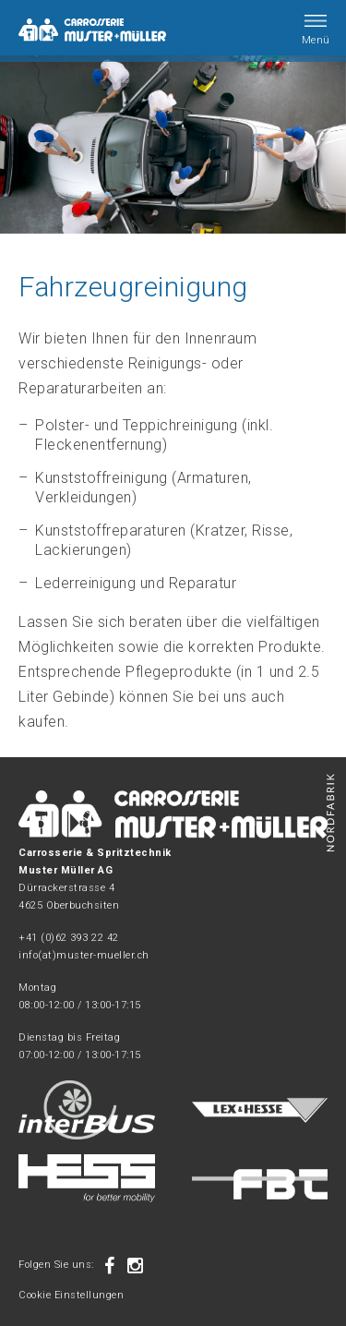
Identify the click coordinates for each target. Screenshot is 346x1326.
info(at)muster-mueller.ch (83, 955)
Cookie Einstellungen (71, 1295)
